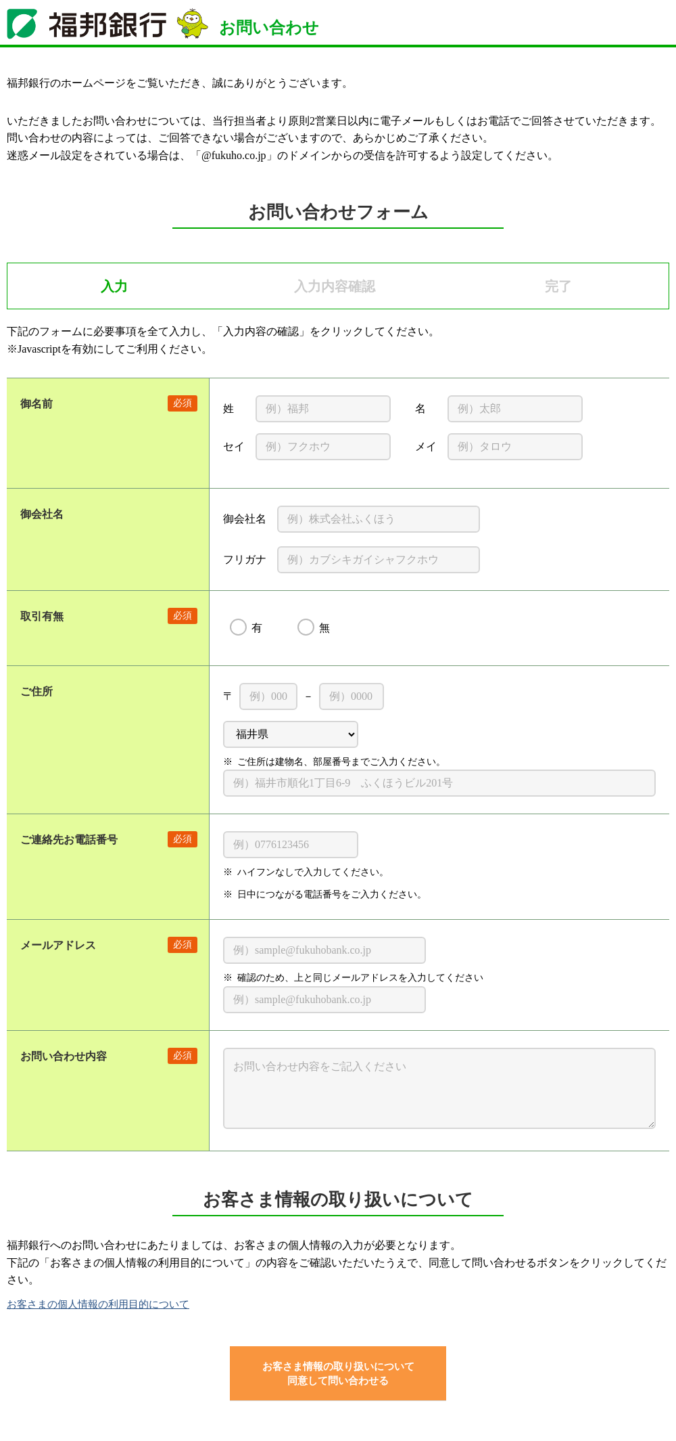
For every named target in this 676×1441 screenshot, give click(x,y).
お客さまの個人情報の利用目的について (104, 1304)
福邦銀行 (108, 24)
